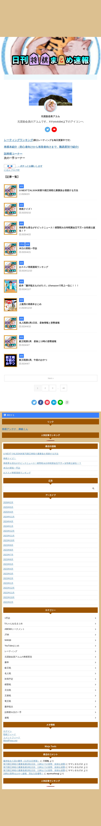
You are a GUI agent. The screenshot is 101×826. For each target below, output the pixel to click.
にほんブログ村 (12, 170)
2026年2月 (8, 503)
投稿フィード (9, 735)
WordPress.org (10, 741)
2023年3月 (8, 574)
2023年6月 (8, 560)
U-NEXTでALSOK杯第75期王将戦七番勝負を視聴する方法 (50, 190)
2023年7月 (8, 555)
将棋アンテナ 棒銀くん (16, 429)
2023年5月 (8, 564)
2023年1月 (8, 583)
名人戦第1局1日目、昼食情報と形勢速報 (40, 323)
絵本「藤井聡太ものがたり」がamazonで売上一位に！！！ (50, 286)
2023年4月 (8, 569)
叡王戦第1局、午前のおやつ (34, 360)
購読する (9, 416)
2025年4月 (8, 512)
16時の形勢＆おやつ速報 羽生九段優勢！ (23, 774)
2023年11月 (8, 536)
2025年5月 (8, 508)
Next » (51, 379)
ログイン (7, 732)
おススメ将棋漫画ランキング (34, 267)
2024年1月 (8, 527)
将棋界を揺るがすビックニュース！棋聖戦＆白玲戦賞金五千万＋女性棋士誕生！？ (42, 464)
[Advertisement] (50, 18)
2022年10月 (8, 598)
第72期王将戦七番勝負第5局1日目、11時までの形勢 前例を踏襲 (34, 764)
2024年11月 (8, 517)
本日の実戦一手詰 (28, 249)
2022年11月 (8, 593)
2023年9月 (8, 546)
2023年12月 (8, 531)
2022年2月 (8, 602)
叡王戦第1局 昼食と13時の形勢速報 (39, 342)
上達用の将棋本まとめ (31, 305)
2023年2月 (8, 579)
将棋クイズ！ (26, 209)
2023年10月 (8, 541)
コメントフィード (11, 738)
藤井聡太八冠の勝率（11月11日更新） (21, 761)
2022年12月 (8, 588)
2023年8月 (8, 550)
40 (64, 388)
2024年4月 (8, 522)
